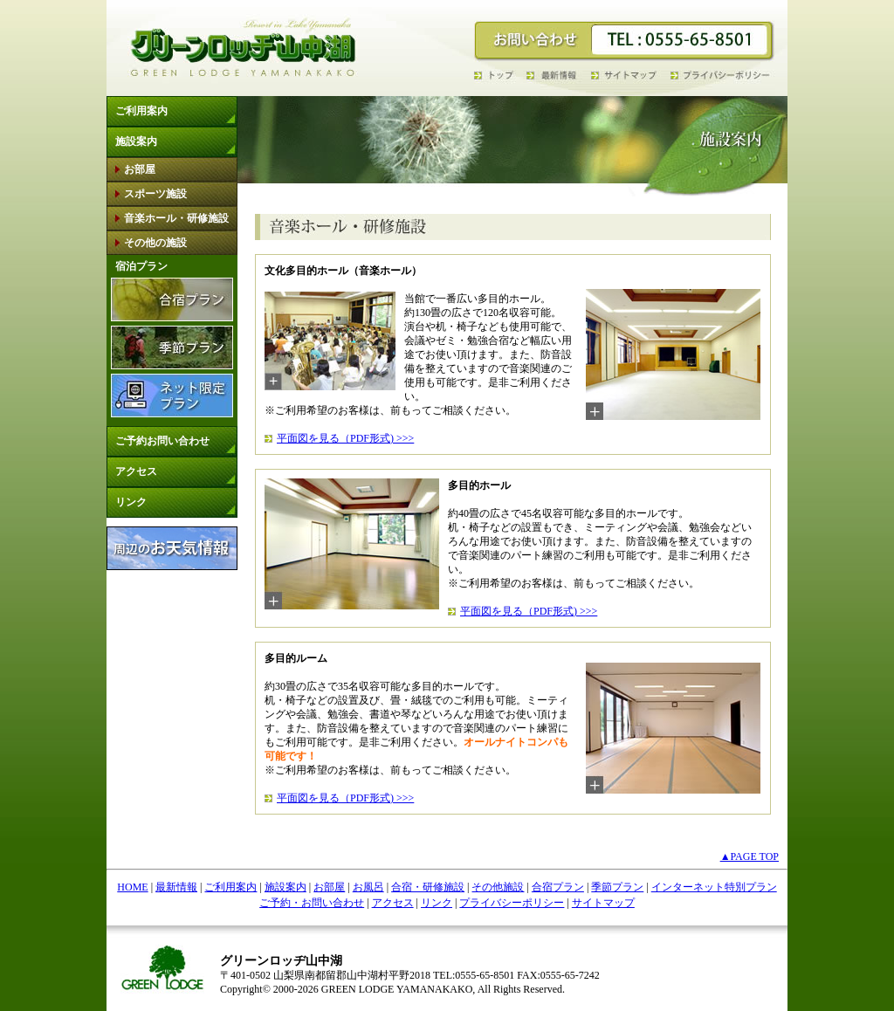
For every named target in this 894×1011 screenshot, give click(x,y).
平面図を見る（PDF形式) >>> (345, 438)
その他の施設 (155, 243)
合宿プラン (558, 887)
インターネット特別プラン (714, 887)
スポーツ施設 (155, 194)
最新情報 (176, 887)
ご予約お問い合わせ (162, 441)
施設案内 (136, 141)
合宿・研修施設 (427, 887)
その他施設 (497, 887)
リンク (131, 502)
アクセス (136, 471)
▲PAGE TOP (749, 856)
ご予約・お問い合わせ (311, 903)
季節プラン (617, 887)
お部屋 (139, 169)
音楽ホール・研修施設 (176, 218)
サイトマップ (603, 903)
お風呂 (368, 887)
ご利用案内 (141, 111)
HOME (132, 887)
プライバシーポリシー (511, 903)
